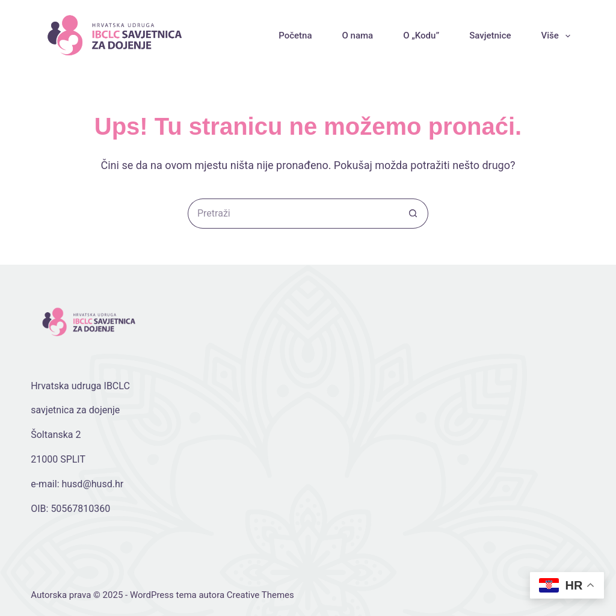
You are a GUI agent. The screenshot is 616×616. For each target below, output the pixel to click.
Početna (295, 35)
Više (558, 36)
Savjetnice (490, 35)
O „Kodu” (421, 35)
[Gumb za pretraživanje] (413, 214)
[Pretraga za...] (293, 214)
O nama (357, 35)
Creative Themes (260, 595)
